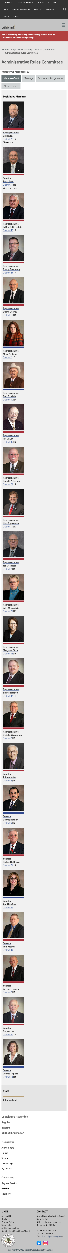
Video (6, 17)
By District (6, 1168)
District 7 (7, 569)
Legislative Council (24, 2)
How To (37, 9)
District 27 (8, 272)
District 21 (8, 611)
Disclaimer (6, 1219)
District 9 (7, 823)
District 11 (7, 357)
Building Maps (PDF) (21, 9)
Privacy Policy (7, 1222)
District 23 (8, 139)
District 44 (8, 696)
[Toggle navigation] (62, 25)
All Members (7, 1147)
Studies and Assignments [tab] (50, 78)
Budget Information (12, 1133)
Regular (5, 1122)
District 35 (8, 653)
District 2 (7, 780)
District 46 (8, 950)
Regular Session (9, 1183)
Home (5, 49)
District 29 (8, 907)
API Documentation (10, 1228)
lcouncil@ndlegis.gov (52, 1236)
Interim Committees (45, 49)
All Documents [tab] (11, 86)
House (4, 1153)
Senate (4, 1158)
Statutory (6, 1193)
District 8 (7, 738)
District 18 (8, 1076)
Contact (17, 17)
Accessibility (6, 1216)
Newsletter (43, 2)
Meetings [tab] (28, 78)
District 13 (8, 526)
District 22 (8, 1034)
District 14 (8, 184)
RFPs (55, 2)
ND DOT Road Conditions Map (16, 1231)
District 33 (8, 442)
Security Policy (8, 1225)
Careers (8, 2)
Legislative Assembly (21, 49)
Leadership (7, 1163)
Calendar (49, 9)
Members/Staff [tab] (11, 78)
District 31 (8, 399)
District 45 (8, 230)
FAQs (6, 9)
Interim (5, 1127)
